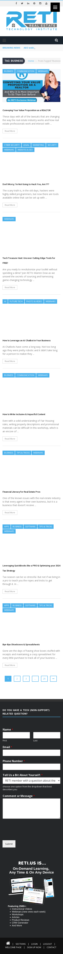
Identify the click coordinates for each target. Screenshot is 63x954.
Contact (51, 947)
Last (35, 740)
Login (34, 943)
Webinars (43, 71)
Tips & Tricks (23, 452)
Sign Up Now (34, 947)
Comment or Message (19, 796)
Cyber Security (12, 145)
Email (7, 747)
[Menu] (55, 7)
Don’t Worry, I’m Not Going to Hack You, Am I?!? (26, 184)
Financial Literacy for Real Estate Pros (21, 492)
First (5, 740)
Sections (21, 943)
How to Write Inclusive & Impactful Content (24, 414)
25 (44, 678)
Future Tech (16, 301)
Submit (9, 843)
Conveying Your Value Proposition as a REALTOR (27, 110)
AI (5, 301)
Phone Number (14, 761)
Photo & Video (34, 301)
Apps (6, 526)
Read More (10, 131)
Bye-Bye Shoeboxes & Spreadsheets (21, 644)
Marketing (38, 145)
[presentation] (28, 834)
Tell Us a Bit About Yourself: (23, 775)
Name (8, 729)
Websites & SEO (25, 149)
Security (52, 145)
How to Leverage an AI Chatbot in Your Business (27, 340)
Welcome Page (13, 947)
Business (8, 71)
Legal (26, 145)
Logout (47, 943)
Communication (25, 71)
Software (30, 526)
